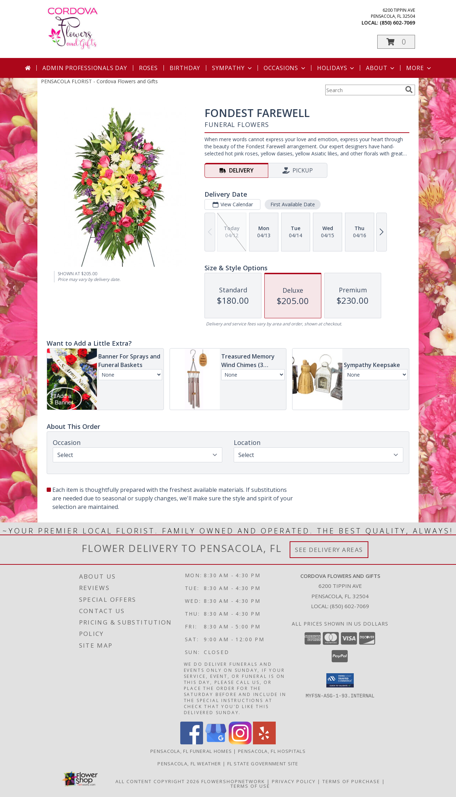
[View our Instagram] (240, 742)
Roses (148, 68)
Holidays (336, 68)
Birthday (185, 68)
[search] (409, 90)
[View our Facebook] (191, 742)
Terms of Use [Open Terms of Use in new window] (250, 786)
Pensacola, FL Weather (189, 763)
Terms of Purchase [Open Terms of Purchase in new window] (351, 781)
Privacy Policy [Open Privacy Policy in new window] (294, 781)
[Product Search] (364, 90)
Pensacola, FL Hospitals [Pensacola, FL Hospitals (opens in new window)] (272, 751)
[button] (396, 42)
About (381, 68)
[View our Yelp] (264, 742)
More (419, 68)
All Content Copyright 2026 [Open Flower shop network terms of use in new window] (157, 781)
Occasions (285, 68)
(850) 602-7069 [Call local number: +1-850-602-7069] (397, 22)
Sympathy (232, 68)
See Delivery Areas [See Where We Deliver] (329, 550)
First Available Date (292, 204)
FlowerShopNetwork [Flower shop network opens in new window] (233, 781)
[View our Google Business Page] (215, 742)
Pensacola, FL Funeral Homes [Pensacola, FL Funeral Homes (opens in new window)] (191, 751)
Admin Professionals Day (84, 68)
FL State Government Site (263, 763)
